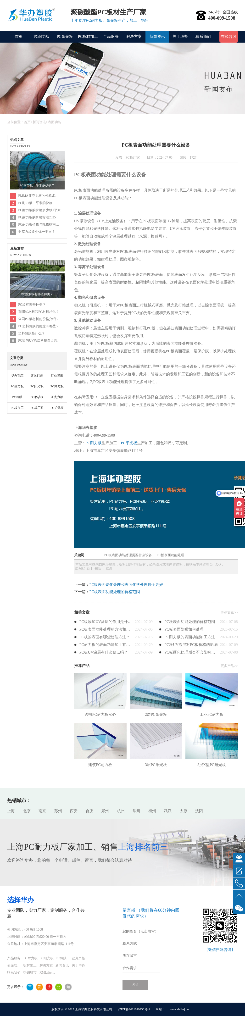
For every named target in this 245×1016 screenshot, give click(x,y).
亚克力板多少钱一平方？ (36, 231)
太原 (183, 811)
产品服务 (111, 36)
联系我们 (203, 36)
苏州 (58, 811)
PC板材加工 (88, 36)
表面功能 (54, 122)
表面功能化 (15, 965)
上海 (11, 811)
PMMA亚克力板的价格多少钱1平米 (39, 196)
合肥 (89, 811)
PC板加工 (17, 408)
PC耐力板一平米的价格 (35, 203)
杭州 (121, 811)
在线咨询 (228, 36)
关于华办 (180, 36)
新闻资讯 (157, 36)
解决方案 (134, 36)
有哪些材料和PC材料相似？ (38, 312)
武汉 (168, 811)
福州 (152, 811)
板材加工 (30, 965)
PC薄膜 (17, 397)
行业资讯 (57, 375)
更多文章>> (229, 612)
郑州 (105, 811)
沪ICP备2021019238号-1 (134, 1009)
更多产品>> (229, 666)
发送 (135, 985)
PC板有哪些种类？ (32, 304)
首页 (18, 36)
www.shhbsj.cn (179, 1009)
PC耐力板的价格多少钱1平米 (39, 210)
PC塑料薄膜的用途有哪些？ (38, 326)
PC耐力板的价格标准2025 (37, 217)
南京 (42, 811)
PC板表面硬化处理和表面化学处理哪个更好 (126, 585)
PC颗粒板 (57, 386)
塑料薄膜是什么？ (31, 333)
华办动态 (17, 375)
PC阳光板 (65, 36)
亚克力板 (57, 397)
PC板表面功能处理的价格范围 (114, 592)
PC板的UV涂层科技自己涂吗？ (39, 340)
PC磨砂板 (37, 397)
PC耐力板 (42, 36)
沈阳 (199, 811)
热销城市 (30, 972)
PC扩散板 (57, 408)
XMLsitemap (47, 972)
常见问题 (37, 375)
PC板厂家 (37, 408)
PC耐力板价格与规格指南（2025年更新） (39, 224)
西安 (74, 811)
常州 (136, 811)
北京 (27, 811)
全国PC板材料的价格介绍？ (38, 319)
